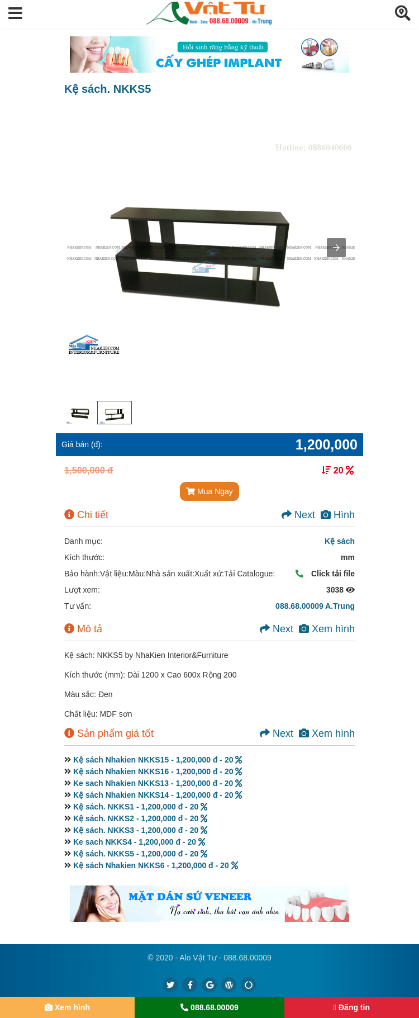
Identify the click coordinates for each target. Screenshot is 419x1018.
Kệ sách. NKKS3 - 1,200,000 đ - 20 (140, 830)
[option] (81, 412)
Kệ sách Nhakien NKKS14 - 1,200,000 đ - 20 (157, 794)
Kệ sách (340, 541)
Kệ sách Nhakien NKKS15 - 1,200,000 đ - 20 (157, 759)
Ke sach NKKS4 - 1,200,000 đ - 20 (139, 841)
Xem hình (327, 629)
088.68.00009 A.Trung (315, 606)
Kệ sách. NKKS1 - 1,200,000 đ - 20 (140, 806)
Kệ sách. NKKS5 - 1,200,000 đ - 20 (140, 853)
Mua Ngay (209, 491)
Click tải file (322, 573)
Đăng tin (352, 1007)
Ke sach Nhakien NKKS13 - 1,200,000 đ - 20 (157, 783)
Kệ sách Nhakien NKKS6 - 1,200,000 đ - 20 (155, 865)
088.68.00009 (209, 1007)
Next (298, 514)
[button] (15, 14)
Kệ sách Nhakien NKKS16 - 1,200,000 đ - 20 (157, 771)
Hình (338, 514)
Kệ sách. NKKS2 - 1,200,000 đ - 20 (140, 818)
